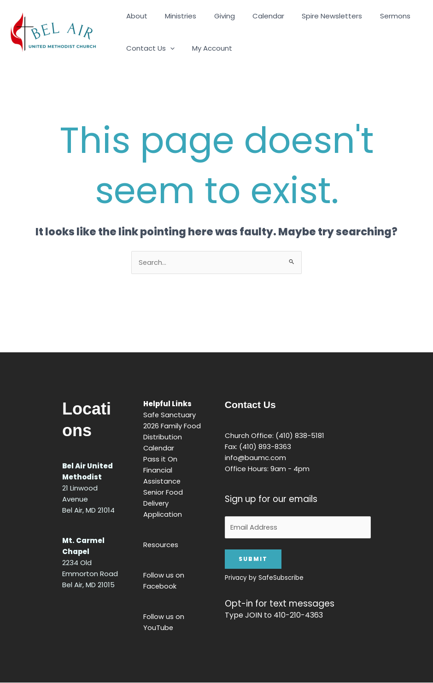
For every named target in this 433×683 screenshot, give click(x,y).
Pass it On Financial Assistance (162, 470)
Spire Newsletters (315, 16)
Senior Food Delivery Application (163, 503)
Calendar (255, 16)
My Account (207, 48)
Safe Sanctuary (169, 415)
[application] (168, 48)
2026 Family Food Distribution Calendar (172, 437)
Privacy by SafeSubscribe (264, 578)
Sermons (374, 16)
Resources (161, 544)
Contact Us (148, 48)
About (135, 16)
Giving (215, 16)
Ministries (175, 16)
